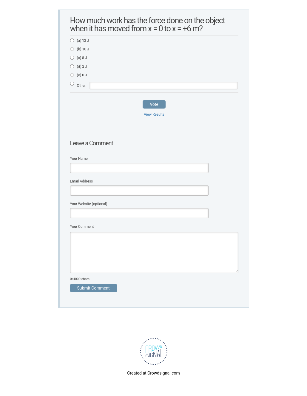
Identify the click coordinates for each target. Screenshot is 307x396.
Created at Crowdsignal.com (153, 373)
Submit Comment (93, 288)
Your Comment (82, 227)
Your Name (79, 159)
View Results (154, 114)
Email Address (81, 181)
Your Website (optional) (88, 204)
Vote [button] (154, 104)
